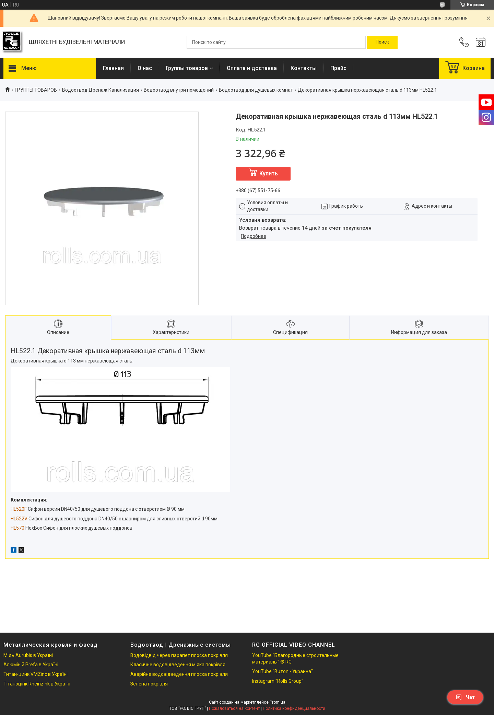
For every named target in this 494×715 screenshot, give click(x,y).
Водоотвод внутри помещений (179, 90)
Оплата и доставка (252, 68)
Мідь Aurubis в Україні (28, 655)
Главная (113, 68)
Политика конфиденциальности (294, 708)
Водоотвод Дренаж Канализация (100, 90)
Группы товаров (187, 68)
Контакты (304, 68)
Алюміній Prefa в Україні (30, 664)
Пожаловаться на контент (234, 708)
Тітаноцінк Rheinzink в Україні (36, 684)
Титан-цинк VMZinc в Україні (35, 674)
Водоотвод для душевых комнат (256, 90)
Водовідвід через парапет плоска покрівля (179, 655)
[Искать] (382, 42)
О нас (145, 68)
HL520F (19, 509)
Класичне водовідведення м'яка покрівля (177, 664)
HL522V (19, 518)
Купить (268, 173)
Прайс (338, 68)
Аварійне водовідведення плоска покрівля (179, 674)
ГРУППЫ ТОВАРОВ (36, 90)
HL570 (17, 528)
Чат (465, 697)
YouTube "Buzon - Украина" (282, 671)
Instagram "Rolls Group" (277, 681)
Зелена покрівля (149, 684)
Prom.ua (277, 702)
